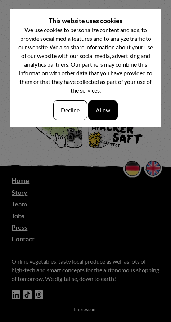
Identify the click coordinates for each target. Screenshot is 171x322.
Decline (70, 110)
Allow (103, 110)
